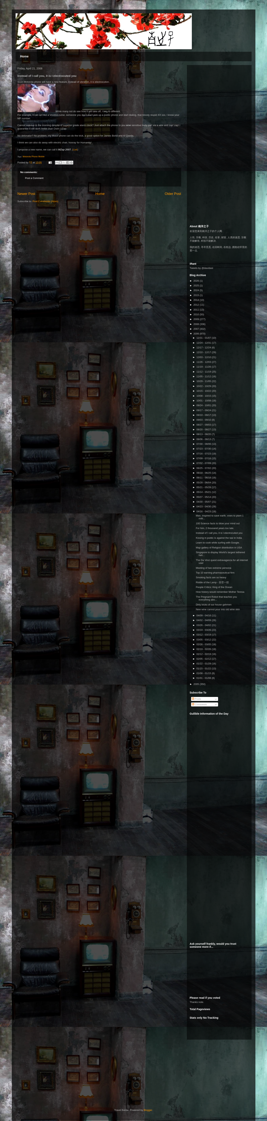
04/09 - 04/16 (204, 615)
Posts (196, 699)
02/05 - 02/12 (204, 658)
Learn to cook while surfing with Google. (218, 542)
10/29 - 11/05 (204, 381)
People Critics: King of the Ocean (214, 587)
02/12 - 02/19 (204, 654)
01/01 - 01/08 (204, 678)
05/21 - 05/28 (204, 487)
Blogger (148, 1110)
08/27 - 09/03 (204, 424)
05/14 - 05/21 (204, 492)
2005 (197, 684)
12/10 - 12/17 (204, 352)
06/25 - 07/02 (204, 468)
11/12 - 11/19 (204, 371)
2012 (197, 304)
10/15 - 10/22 (204, 390)
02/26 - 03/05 (204, 644)
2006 (197, 333)
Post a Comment (34, 178)
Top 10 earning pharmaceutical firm (215, 572)
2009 (197, 319)
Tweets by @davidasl (201, 268)
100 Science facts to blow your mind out (218, 523)
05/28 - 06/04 (204, 482)
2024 (197, 290)
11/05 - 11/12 (204, 376)
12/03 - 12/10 (204, 357)
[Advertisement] (218, 91)
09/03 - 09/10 (204, 419)
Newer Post (26, 194)
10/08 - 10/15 (204, 395)
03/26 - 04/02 (204, 625)
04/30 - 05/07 (204, 501)
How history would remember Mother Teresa (220, 591)
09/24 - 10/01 (204, 405)
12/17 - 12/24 (204, 347)
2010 (197, 314)
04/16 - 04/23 (204, 511)
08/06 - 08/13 (204, 439)
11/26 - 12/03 (204, 362)
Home (24, 56)
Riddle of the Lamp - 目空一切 (212, 582)
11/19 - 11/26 (204, 366)
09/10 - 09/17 (204, 415)
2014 (197, 300)
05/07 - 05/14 (204, 497)
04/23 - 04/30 (204, 506)
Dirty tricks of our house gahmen (213, 604)
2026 (197, 280)
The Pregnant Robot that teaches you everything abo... (216, 598)
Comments (199, 704)
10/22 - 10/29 (204, 386)
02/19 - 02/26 (204, 649)
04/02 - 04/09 (204, 620)
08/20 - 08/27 (204, 429)
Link (75, 149)
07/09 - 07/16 (204, 458)
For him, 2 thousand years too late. (215, 528)
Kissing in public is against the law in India (219, 537)
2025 (197, 285)
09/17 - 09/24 (204, 410)
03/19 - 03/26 (204, 629)
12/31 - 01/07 (204, 337)
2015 (197, 295)
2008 (197, 324)
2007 (197, 328)
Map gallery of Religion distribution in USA (219, 547)
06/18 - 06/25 (204, 472)
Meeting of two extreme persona (213, 567)
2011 (197, 309)
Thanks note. (197, 1002)
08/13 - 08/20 (204, 434)
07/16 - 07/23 (204, 453)
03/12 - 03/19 (204, 634)
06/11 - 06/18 (204, 477)
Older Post (173, 194)
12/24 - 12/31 (204, 342)
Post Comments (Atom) (45, 201)
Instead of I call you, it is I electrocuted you (219, 533)
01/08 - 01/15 (204, 673)
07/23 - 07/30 (204, 448)
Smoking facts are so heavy (211, 577)
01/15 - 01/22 (204, 668)
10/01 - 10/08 (204, 400)
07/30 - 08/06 (204, 444)
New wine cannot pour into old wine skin (218, 609)
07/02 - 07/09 (204, 463)
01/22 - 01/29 (204, 663)
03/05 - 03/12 (204, 639)
